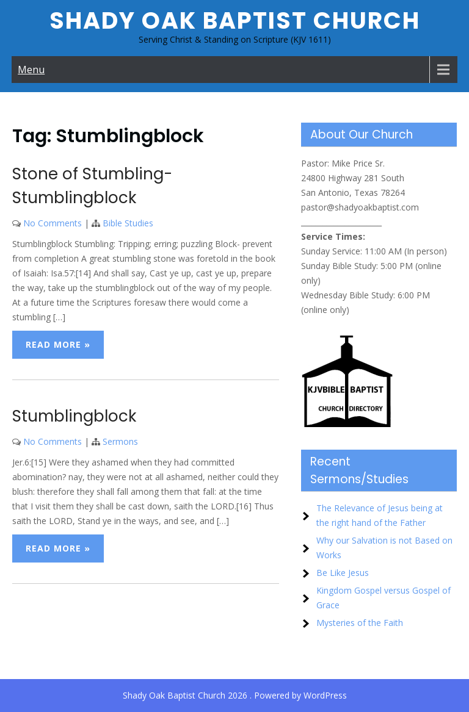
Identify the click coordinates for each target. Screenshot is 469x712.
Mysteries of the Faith (359, 622)
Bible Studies (128, 223)
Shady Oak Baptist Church (234, 20)
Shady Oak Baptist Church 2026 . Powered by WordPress (235, 695)
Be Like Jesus (342, 572)
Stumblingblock (74, 416)
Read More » (58, 344)
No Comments (52, 223)
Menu (31, 69)
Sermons (120, 441)
